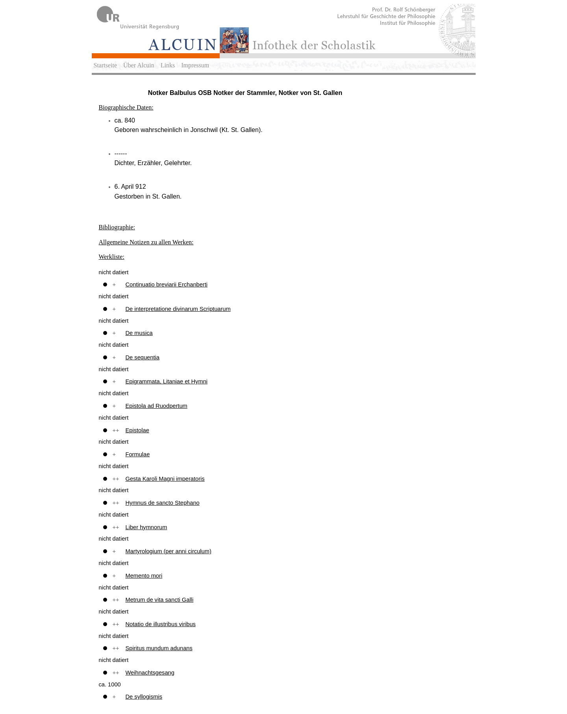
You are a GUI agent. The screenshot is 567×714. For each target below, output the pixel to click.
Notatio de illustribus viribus (161, 624)
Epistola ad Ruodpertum (156, 406)
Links (168, 65)
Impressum (195, 65)
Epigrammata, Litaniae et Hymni (167, 381)
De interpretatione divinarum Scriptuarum (178, 309)
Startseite (105, 65)
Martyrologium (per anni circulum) (168, 551)
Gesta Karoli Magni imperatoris (165, 479)
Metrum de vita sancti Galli (160, 600)
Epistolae (137, 430)
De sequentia (142, 357)
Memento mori (144, 576)
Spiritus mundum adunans (159, 648)
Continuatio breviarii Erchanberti (167, 284)
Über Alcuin (138, 65)
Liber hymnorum (146, 527)
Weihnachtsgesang (150, 672)
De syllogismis (144, 697)
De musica (139, 333)
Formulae (138, 454)
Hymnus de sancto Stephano (163, 503)
